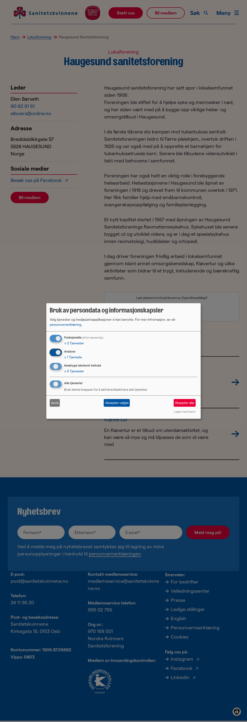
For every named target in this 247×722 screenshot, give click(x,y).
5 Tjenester (74, 371)
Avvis (55, 403)
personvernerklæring (65, 324)
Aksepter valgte (117, 403)
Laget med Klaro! (184, 411)
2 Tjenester (74, 343)
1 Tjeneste (73, 357)
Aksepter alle (184, 403)
